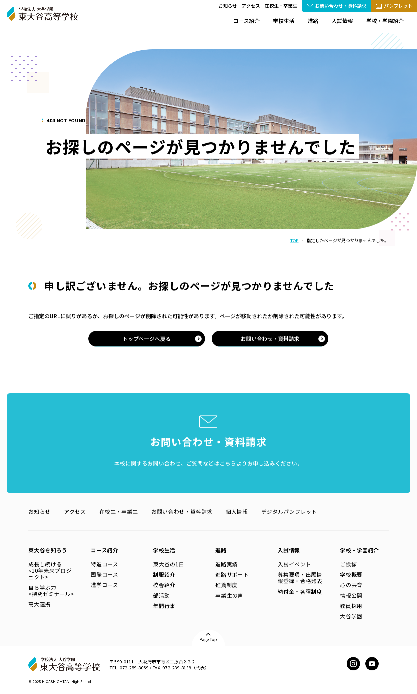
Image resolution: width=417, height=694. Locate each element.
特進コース (104, 564)
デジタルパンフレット (289, 511)
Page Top (208, 639)
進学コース (104, 585)
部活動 (161, 595)
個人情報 (237, 511)
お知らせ (227, 5)
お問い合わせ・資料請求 (181, 511)
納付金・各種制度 (300, 591)
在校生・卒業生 (281, 5)
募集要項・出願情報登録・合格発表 (300, 577)
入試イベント (294, 564)
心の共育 (351, 585)
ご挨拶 (348, 564)
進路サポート (232, 574)
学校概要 (351, 574)
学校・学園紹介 (385, 21)
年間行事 (164, 606)
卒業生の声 (229, 595)
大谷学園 (351, 616)
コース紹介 (246, 21)
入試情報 (342, 21)
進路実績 (226, 564)
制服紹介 (164, 574)
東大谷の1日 (168, 564)
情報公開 (351, 595)
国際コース (104, 574)
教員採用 (351, 606)
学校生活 (283, 21)
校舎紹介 (164, 585)
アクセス (251, 5)
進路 (313, 21)
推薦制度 (226, 585)
